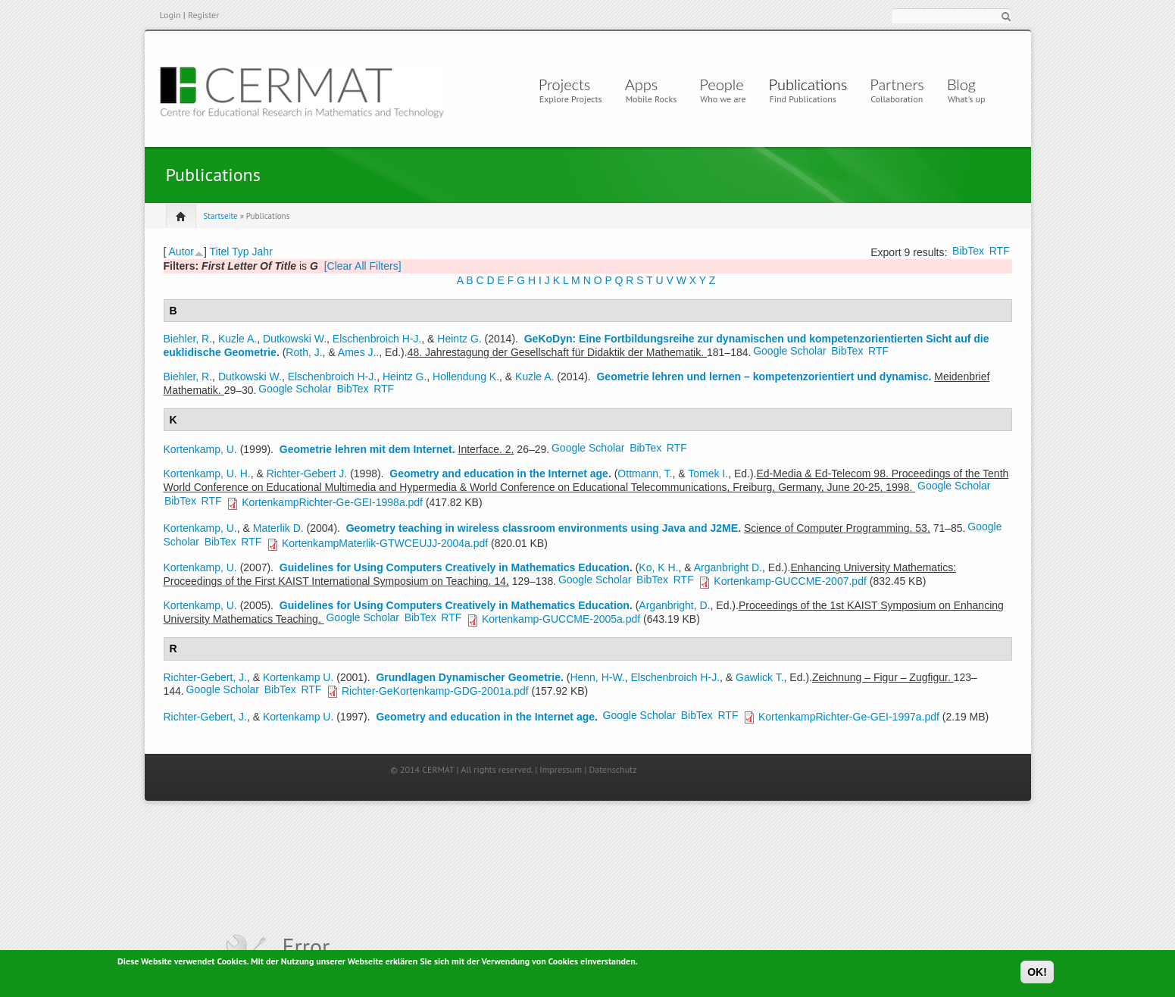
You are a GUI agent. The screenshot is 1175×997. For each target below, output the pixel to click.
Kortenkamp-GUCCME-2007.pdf (790, 581)
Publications (808, 84)
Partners (897, 84)
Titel (220, 251)
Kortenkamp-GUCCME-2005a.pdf (561, 619)
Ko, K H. (658, 567)
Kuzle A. (237, 339)
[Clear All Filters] (363, 266)
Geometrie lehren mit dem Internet (366, 449)
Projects (565, 84)
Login (170, 14)
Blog (961, 84)
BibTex (968, 251)
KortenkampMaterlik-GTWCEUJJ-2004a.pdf (385, 543)
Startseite (221, 216)
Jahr (262, 251)
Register (203, 14)
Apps (645, 84)
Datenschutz (612, 769)
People (721, 84)
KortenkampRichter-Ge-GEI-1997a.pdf (848, 717)
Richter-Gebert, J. (205, 677)
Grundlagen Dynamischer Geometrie (468, 677)
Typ (240, 251)
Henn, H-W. (597, 677)
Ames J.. (358, 352)
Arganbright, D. (674, 605)
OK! (1037, 975)
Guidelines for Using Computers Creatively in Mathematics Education (455, 567)
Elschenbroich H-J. (377, 339)
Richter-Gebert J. (307, 473)
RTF (999, 251)
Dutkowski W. (295, 339)
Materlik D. (278, 528)
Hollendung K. (466, 376)
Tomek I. (708, 473)
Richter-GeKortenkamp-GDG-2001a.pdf (435, 691)
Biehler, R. (188, 339)
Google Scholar (790, 351)
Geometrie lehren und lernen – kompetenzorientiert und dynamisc (762, 376)
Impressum (560, 769)
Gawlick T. (760, 677)
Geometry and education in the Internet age (498, 473)
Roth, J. (304, 352)
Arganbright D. (728, 567)
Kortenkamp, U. (200, 449)
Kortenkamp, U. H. (207, 473)
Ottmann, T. (644, 473)
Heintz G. (459, 339)
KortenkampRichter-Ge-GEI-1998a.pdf (332, 502)
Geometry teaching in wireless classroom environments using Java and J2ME (542, 528)
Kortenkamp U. (298, 677)
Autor (181, 251)
